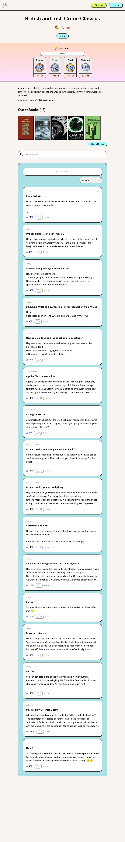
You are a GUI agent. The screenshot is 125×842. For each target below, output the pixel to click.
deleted (29, 705)
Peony (32, 100)
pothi (28, 229)
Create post (62, 171)
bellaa (28, 628)
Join (62, 35)
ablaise (29, 302)
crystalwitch (31, 410)
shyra (28, 597)
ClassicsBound (32, 371)
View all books (97, 144)
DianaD (29, 743)
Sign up (99, 5)
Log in (115, 5)
